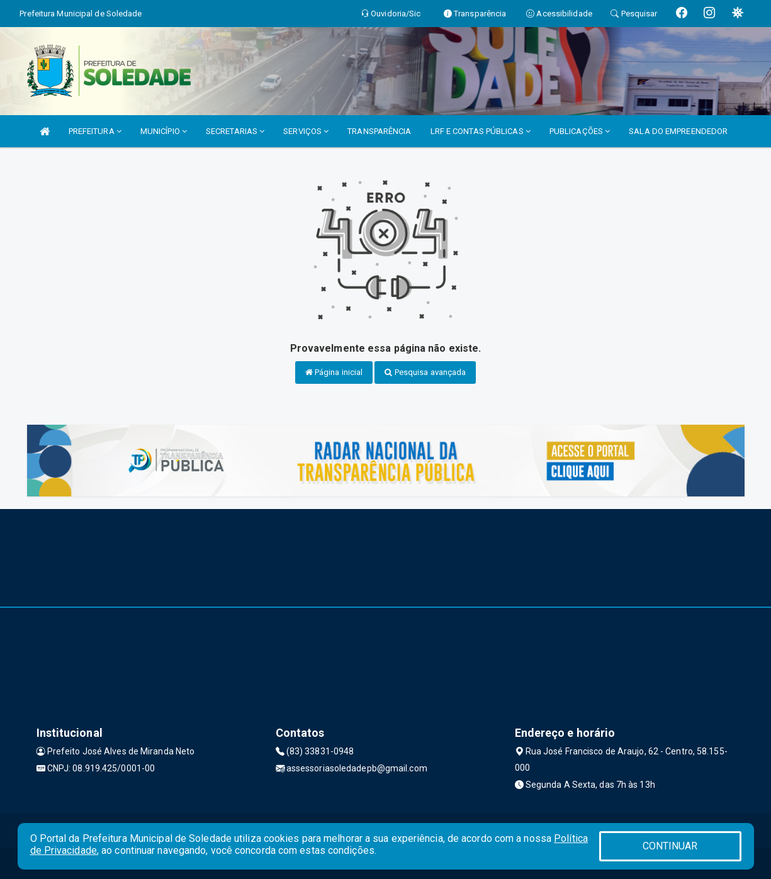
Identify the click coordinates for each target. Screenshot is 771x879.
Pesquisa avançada (425, 372)
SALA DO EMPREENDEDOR (678, 131)
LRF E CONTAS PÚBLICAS (481, 131)
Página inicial (334, 372)
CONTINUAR (670, 846)
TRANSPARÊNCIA (379, 131)
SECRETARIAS (235, 131)
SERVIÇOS (306, 131)
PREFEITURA (95, 131)
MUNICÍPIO (163, 131)
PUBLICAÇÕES (579, 131)
